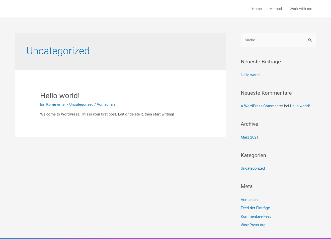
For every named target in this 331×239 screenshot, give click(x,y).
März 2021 (250, 137)
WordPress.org (253, 225)
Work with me (300, 9)
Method (275, 9)
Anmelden (249, 199)
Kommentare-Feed (256, 216)
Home (257, 9)
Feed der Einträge (255, 208)
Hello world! (60, 95)
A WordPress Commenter (262, 106)
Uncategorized (81, 104)
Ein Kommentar (53, 104)
